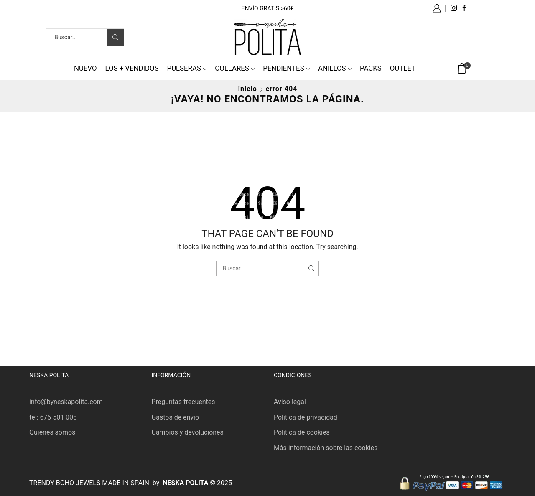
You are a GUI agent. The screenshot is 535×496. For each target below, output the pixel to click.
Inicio (247, 89)
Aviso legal (290, 402)
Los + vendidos (131, 68)
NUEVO (85, 68)
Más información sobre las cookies (325, 448)
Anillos (335, 68)
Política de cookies (302, 432)
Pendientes (286, 68)
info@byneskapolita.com (66, 402)
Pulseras (187, 68)
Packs (371, 68)
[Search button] (115, 37)
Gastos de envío (175, 417)
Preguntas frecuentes (183, 402)
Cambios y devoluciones (188, 432)
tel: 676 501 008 (53, 417)
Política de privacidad (305, 417)
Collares (235, 68)
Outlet (402, 68)
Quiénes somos (52, 432)
